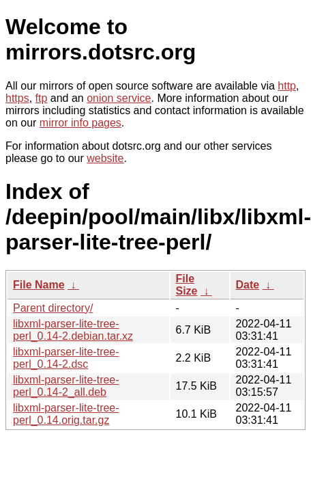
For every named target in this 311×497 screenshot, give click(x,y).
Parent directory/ (53, 308)
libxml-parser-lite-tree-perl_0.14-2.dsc (66, 358)
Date (248, 285)
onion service (119, 98)
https (17, 98)
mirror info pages (80, 123)
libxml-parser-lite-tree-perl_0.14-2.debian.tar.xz (73, 330)
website (105, 158)
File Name (39, 285)
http (287, 86)
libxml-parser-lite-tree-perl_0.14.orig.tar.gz (66, 414)
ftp (41, 98)
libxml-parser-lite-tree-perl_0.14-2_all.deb (66, 386)
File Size (187, 285)
